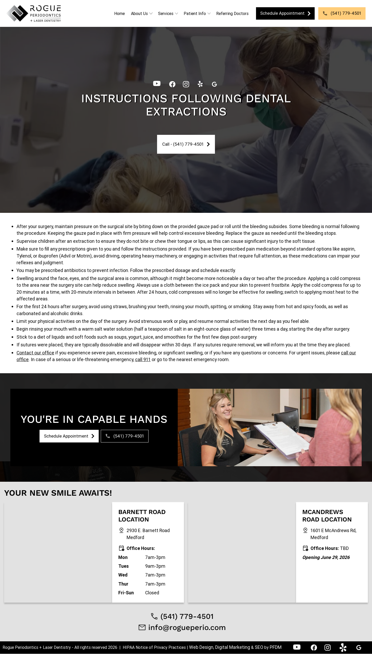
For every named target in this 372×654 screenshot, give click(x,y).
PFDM (276, 647)
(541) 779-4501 (187, 616)
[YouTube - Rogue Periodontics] (157, 84)
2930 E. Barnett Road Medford (148, 533)
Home (119, 13)
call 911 (143, 359)
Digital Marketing (233, 647)
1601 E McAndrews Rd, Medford (333, 533)
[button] (141, 13)
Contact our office (35, 353)
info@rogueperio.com (187, 627)
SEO (259, 647)
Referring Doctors (232, 13)
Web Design (201, 647)
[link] (33, 13)
